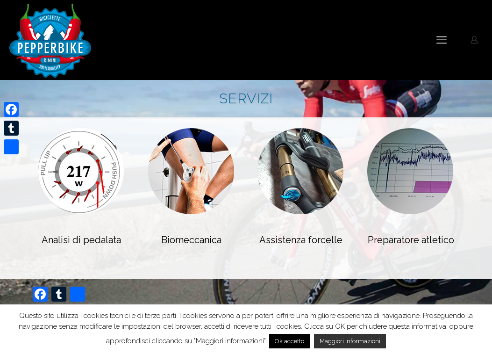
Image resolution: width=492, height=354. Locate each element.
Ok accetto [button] (289, 341)
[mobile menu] (441, 40)
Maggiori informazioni (350, 341)
